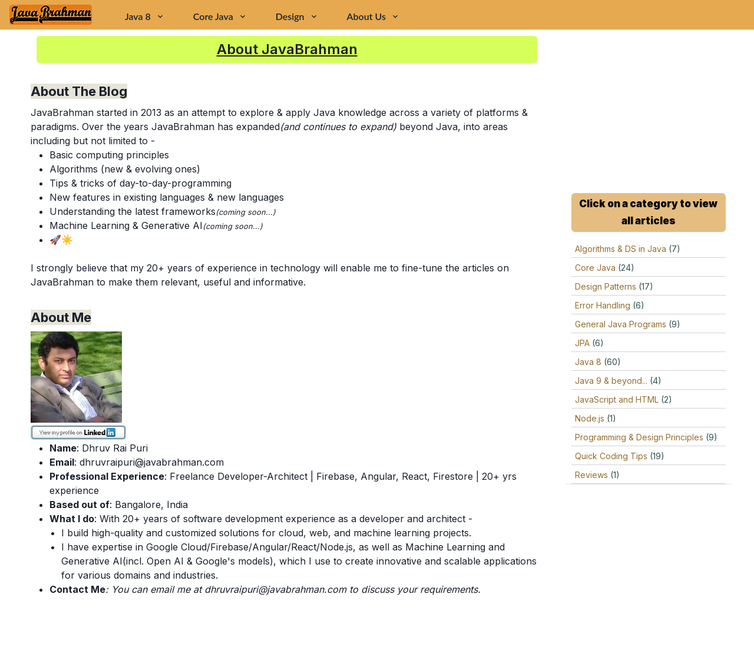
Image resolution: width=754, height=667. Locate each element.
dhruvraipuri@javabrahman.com (152, 462)
